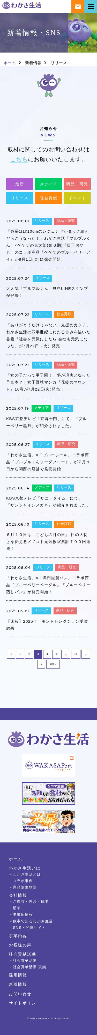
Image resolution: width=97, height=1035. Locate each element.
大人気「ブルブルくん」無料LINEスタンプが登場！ (47, 292)
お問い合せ (20, 993)
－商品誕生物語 (23, 887)
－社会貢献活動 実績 (27, 967)
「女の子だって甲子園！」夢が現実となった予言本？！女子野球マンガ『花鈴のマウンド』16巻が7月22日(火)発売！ (48, 382)
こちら (19, 159)
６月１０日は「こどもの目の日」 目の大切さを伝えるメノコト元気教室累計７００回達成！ (48, 541)
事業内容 (18, 935)
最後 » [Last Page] (53, 664)
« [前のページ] (11, 654)
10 (75, 654)
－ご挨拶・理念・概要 (29, 901)
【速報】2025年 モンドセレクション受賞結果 (47, 624)
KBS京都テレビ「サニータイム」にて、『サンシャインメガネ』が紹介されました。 (48, 501)
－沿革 (15, 908)
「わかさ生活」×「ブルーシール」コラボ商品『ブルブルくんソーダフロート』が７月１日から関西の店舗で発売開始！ (48, 462)
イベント (77, 198)
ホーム (10, 63)
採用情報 (18, 975)
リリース (19, 198)
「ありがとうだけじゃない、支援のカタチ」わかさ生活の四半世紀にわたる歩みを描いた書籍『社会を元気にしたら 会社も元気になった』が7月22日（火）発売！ (48, 335)
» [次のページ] (41, 664)
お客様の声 (20, 945)
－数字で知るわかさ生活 (31, 921)
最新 (19, 184)
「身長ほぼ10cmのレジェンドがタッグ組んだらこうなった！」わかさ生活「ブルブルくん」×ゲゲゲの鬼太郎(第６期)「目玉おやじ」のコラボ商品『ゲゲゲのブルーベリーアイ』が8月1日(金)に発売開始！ (48, 245)
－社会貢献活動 (23, 960)
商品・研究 (77, 184)
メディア (48, 184)
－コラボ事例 (21, 881)
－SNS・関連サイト (27, 928)
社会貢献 (48, 198)
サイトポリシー (25, 1003)
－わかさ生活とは (25, 874)
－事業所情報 (21, 914)
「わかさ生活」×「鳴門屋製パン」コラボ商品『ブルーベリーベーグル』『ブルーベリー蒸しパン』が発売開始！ (48, 585)
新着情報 (33, 63)
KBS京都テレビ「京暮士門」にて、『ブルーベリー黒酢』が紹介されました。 (46, 422)
